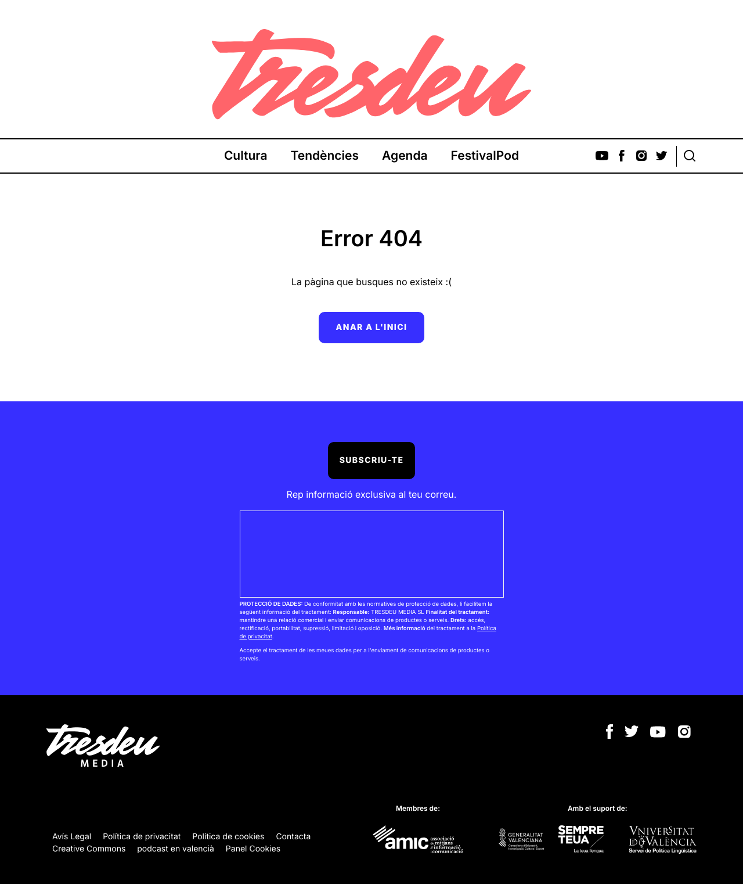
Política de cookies (228, 837)
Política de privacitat (142, 837)
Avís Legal (71, 837)
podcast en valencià (175, 849)
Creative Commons (88, 849)
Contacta (293, 837)
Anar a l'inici (371, 327)
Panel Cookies (253, 849)
